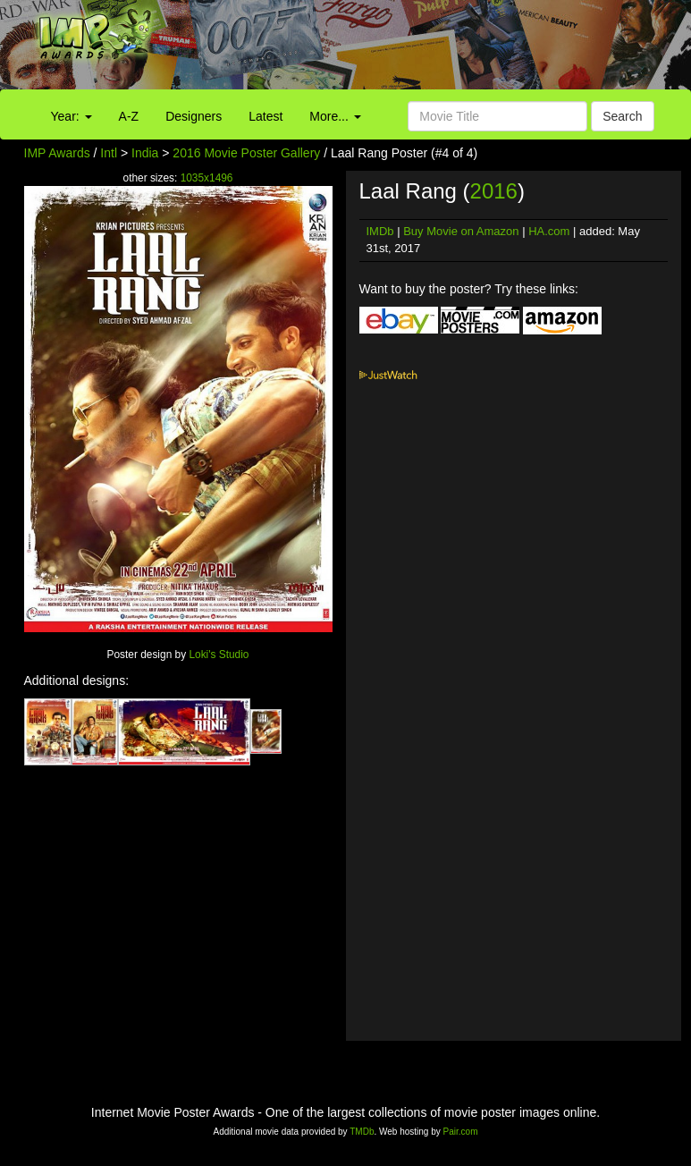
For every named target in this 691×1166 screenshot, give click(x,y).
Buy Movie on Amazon (460, 231)
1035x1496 (207, 178)
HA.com (548, 231)
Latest (265, 116)
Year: (71, 116)
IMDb (380, 231)
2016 (494, 191)
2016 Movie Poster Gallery (246, 153)
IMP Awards (57, 153)
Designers (193, 116)
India (144, 153)
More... (334, 116)
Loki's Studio (219, 654)
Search (622, 116)
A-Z (129, 116)
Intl (108, 153)
